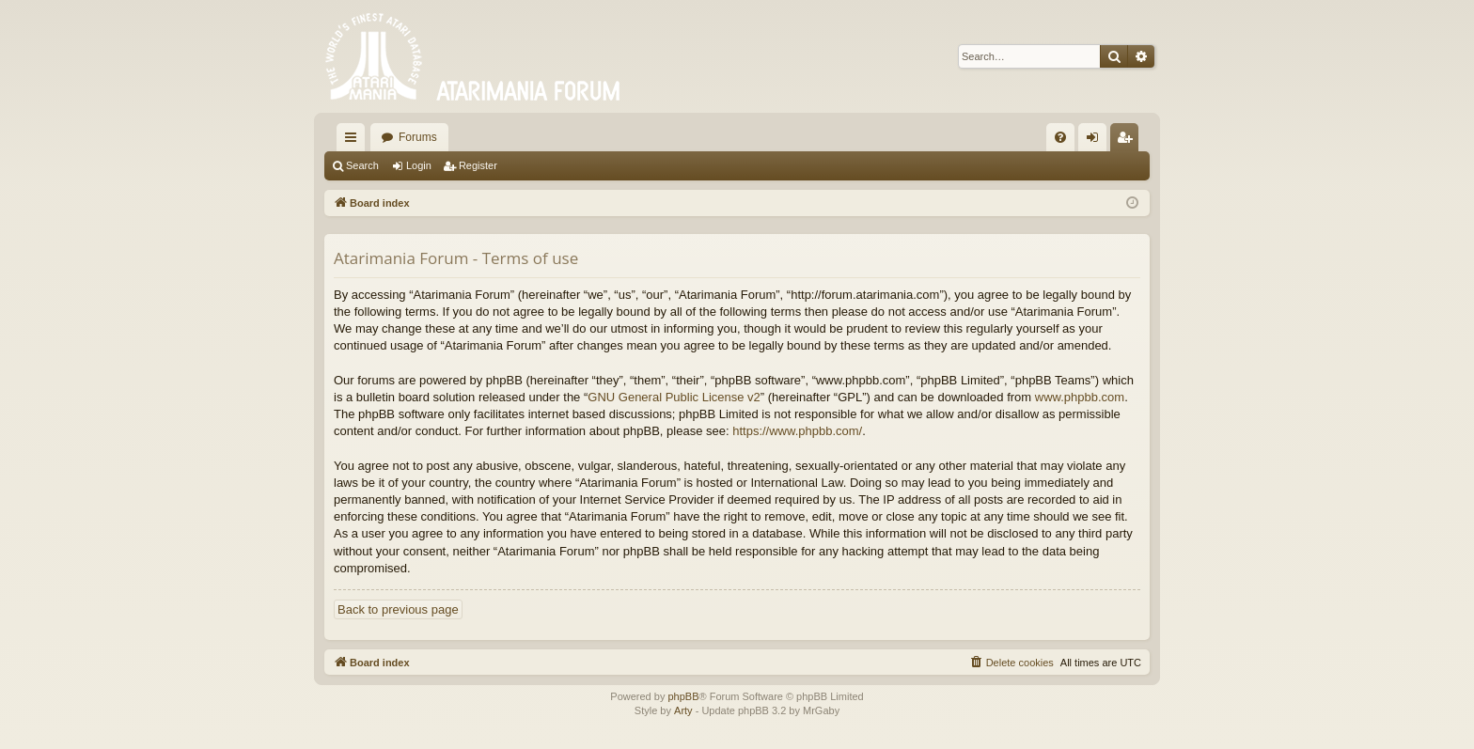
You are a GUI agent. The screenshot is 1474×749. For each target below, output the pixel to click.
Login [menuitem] (1096, 141)
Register (478, 165)
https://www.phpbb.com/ (797, 431)
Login (418, 165)
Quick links (354, 141)
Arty (683, 710)
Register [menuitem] (1128, 141)
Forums (418, 137)
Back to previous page (398, 609)
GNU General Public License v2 (674, 397)
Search (362, 165)
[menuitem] (1060, 137)
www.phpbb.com (1079, 397)
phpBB (682, 696)
